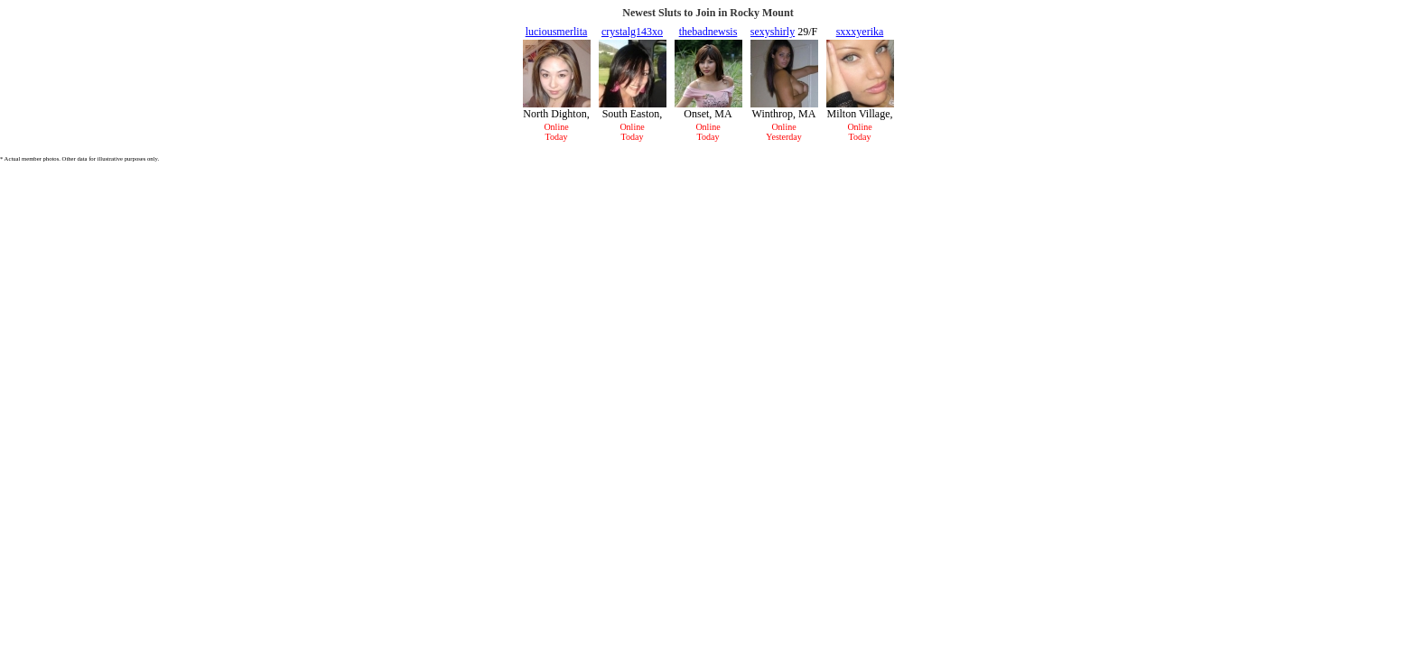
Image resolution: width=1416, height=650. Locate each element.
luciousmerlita (557, 31)
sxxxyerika (860, 31)
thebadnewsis (708, 31)
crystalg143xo (632, 31)
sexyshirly (772, 31)
